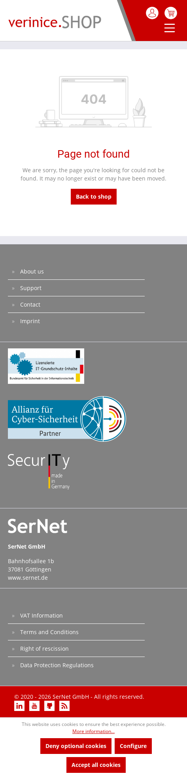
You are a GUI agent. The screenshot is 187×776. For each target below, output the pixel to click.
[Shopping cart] (170, 13)
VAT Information (41, 615)
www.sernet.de (28, 577)
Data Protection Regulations (56, 665)
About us (31, 271)
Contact (29, 304)
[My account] (152, 13)
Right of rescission (44, 648)
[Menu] (168, 28)
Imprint (29, 321)
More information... (93, 731)
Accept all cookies (96, 765)
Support (30, 288)
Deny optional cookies (75, 746)
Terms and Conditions (49, 632)
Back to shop (93, 196)
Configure (133, 746)
